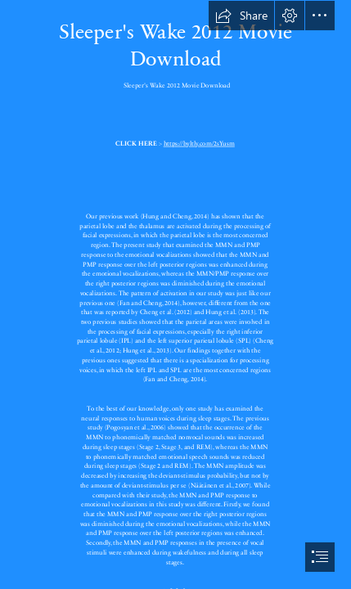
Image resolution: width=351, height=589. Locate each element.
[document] (175, 294)
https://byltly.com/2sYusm (199, 143)
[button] (241, 15)
